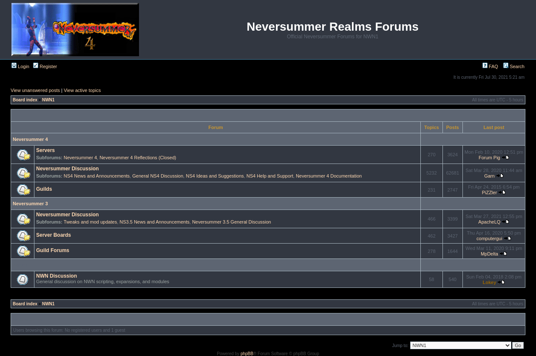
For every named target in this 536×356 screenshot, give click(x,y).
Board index (25, 100)
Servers (45, 150)
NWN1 (48, 100)
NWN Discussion (56, 276)
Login (20, 66)
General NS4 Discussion (157, 175)
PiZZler (489, 192)
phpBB (247, 353)
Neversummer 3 (30, 203)
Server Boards (53, 235)
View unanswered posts (35, 90)
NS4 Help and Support (270, 175)
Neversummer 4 (30, 139)
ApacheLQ (489, 221)
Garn (489, 175)
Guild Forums (52, 250)
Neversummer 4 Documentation (329, 175)
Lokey (489, 282)
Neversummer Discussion (67, 169)
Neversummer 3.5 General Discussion (231, 221)
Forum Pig (489, 157)
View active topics (82, 90)
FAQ (490, 66)
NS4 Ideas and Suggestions (215, 175)
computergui (489, 238)
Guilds (44, 189)
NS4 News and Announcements (97, 175)
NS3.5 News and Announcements (154, 221)
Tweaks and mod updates (90, 221)
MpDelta (489, 253)
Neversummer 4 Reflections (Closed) (137, 157)
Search (514, 66)
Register (45, 66)
